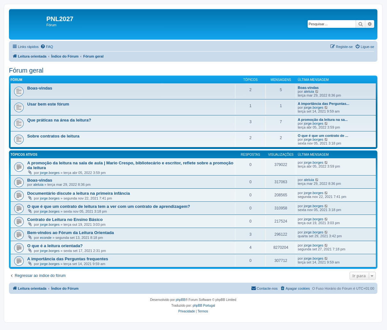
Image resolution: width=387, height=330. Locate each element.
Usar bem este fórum (48, 104)
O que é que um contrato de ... (323, 136)
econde (45, 238)
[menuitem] (46, 47)
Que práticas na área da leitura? (59, 120)
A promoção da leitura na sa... (323, 120)
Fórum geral (26, 70)
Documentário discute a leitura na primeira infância (78, 193)
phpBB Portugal (204, 305)
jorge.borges (313, 107)
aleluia (309, 91)
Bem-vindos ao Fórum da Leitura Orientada (70, 232)
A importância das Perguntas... (323, 104)
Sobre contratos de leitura (53, 136)
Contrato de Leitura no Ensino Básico (65, 219)
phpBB (180, 300)
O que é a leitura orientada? (55, 245)
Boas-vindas (39, 88)
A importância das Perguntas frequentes (67, 258)
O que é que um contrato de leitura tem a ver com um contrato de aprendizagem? (108, 206)
